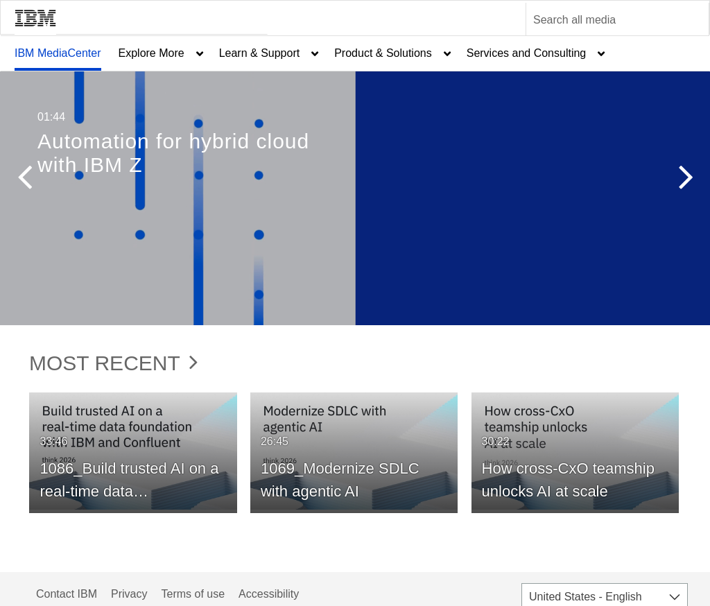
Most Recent (113, 363)
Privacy (129, 594)
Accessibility (269, 594)
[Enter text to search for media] (602, 20)
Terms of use (193, 594)
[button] (24, 180)
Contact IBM (66, 594)
